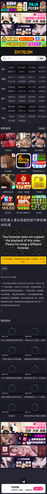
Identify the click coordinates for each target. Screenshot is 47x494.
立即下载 (38, 488)
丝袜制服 (21, 81)
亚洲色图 (21, 97)
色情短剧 (21, 120)
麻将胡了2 (12, 71)
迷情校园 (11, 111)
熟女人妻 (11, 81)
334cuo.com (23, 52)
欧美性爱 (42, 87)
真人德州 (21, 67)
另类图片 (42, 101)
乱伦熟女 (31, 91)
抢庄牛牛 (42, 71)
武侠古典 (42, 106)
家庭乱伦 (21, 106)
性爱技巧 (42, 111)
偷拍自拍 (21, 87)
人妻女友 (31, 106)
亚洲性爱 (11, 87)
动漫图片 (42, 97)
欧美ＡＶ (31, 77)
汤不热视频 (42, 116)
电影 (3, 88)
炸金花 (21, 71)
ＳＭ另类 (42, 81)
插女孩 (11, 116)
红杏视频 (11, 120)
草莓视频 (31, 116)
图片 (3, 98)
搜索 (41, 58)
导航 (3, 118)
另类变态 (42, 91)
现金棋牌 (31, 71)
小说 (3, 108)
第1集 (4, 268)
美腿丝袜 (11, 101)
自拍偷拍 (21, 77)
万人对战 (31, 67)
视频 (3, 79)
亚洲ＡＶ (11, 77)
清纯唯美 (21, 101)
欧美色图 (31, 97)
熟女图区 (31, 101)
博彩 (3, 69)
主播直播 (31, 81)
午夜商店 (21, 116)
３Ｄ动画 (42, 77)
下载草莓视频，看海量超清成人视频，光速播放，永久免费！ (23, 260)
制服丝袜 (11, 91)
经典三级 (21, 91)
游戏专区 (42, 67)
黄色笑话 (31, 111)
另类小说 (21, 111)
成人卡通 (31, 87)
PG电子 (12, 67)
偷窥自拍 (11, 97)
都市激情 (11, 106)
